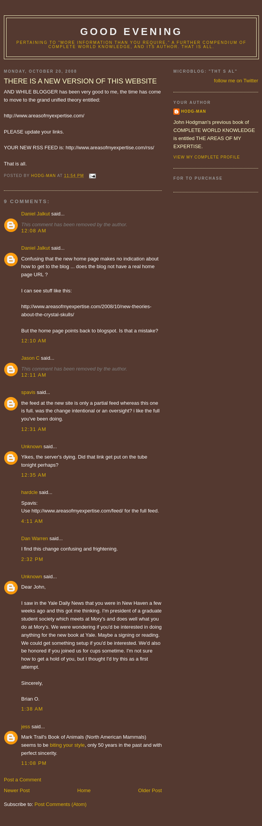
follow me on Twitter (236, 80)
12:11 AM (33, 375)
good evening (131, 31)
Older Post (150, 790)
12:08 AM (33, 231)
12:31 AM (33, 429)
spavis (28, 392)
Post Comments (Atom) (61, 804)
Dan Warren (34, 538)
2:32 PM (32, 559)
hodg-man (193, 111)
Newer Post (17, 790)
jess (25, 726)
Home (84, 790)
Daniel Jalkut (35, 214)
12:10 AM (33, 341)
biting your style (67, 745)
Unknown (31, 446)
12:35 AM (33, 475)
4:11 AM (32, 521)
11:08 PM (34, 763)
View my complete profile (206, 157)
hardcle (29, 492)
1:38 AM (32, 709)
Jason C (30, 358)
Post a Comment (22, 780)
